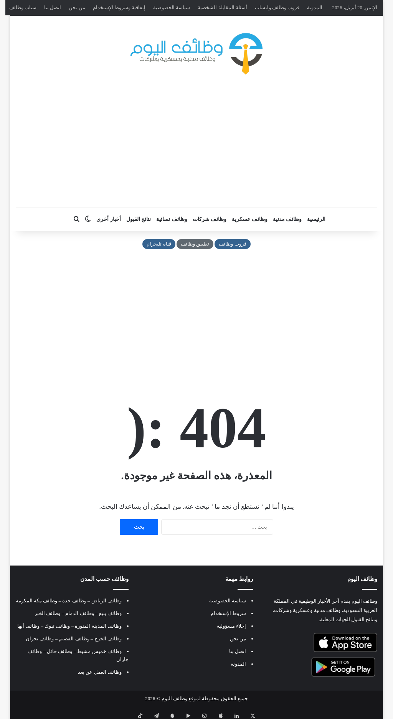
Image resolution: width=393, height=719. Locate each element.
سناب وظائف (22, 7)
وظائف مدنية (287, 219)
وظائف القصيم (74, 638)
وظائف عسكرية (250, 219)
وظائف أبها (28, 626)
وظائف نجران (40, 638)
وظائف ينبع (110, 613)
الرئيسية (316, 219)
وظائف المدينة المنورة (98, 626)
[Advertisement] (196, 146)
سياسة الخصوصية (171, 7)
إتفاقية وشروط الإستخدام (119, 7)
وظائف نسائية (171, 219)
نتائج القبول (138, 219)
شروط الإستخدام (228, 613)
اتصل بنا (52, 7)
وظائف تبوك (57, 626)
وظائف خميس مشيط (99, 651)
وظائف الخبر (47, 613)
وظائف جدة (74, 601)
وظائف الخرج (108, 638)
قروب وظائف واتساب (277, 7)
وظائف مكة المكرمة (37, 601)
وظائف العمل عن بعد (100, 672)
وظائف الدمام (79, 613)
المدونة (314, 7)
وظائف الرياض (106, 601)
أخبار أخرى (108, 219)
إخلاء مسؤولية (231, 626)
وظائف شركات (210, 219)
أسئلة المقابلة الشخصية (222, 7)
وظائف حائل (59, 651)
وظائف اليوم (174, 698)
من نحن (77, 7)
